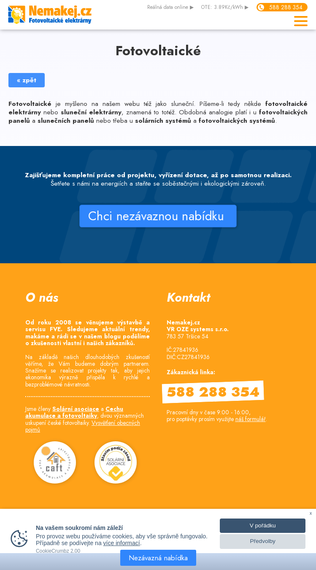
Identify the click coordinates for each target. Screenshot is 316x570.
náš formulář (250, 419)
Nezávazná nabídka (158, 558)
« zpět (26, 80)
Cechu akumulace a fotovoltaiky (74, 412)
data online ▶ (170, 7)
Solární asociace (75, 409)
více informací (121, 543)
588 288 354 (285, 7)
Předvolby (262, 541)
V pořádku (263, 525)
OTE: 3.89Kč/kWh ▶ (224, 7)
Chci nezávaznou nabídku (158, 216)
